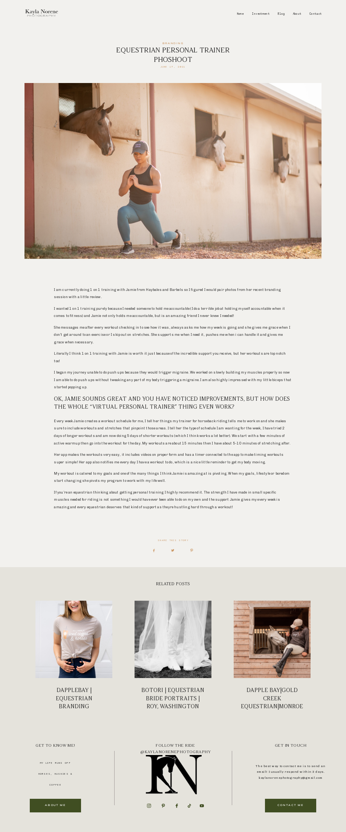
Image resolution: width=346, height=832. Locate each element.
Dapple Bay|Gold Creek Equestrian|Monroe (272, 656)
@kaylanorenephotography (175, 751)
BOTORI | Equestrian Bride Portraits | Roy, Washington (173, 656)
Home (240, 13)
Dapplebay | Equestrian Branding (73, 656)
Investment (261, 13)
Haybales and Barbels (164, 290)
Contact (315, 13)
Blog (281, 13)
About (297, 13)
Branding (173, 44)
